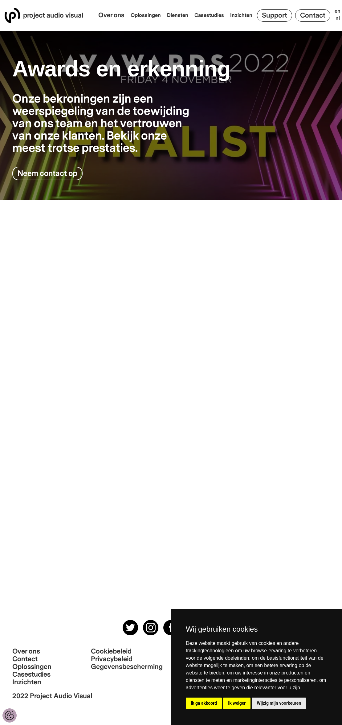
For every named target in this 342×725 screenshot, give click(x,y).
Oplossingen (146, 15)
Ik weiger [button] (237, 703)
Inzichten (241, 15)
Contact (312, 15)
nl (338, 18)
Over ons (111, 15)
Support (274, 15)
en (337, 11)
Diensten (177, 15)
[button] (113, 15)
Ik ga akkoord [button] (204, 703)
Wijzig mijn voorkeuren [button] (279, 703)
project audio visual (53, 15)
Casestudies (209, 15)
